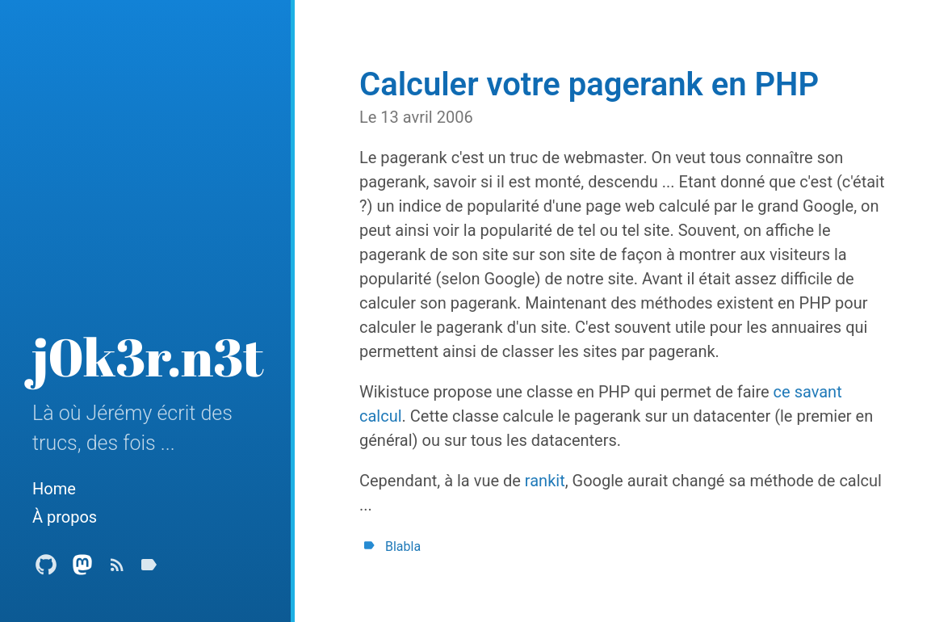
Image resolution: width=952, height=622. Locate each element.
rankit (545, 480)
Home (54, 488)
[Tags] (148, 569)
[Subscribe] (117, 569)
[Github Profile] (46, 569)
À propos (64, 517)
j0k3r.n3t (148, 356)
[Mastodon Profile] (82, 569)
